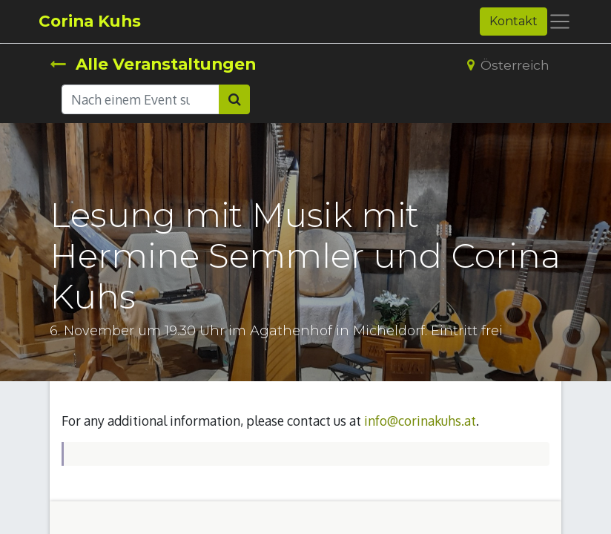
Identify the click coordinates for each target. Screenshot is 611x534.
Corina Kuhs (90, 20)
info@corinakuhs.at (420, 420)
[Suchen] (234, 99)
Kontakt (513, 21)
